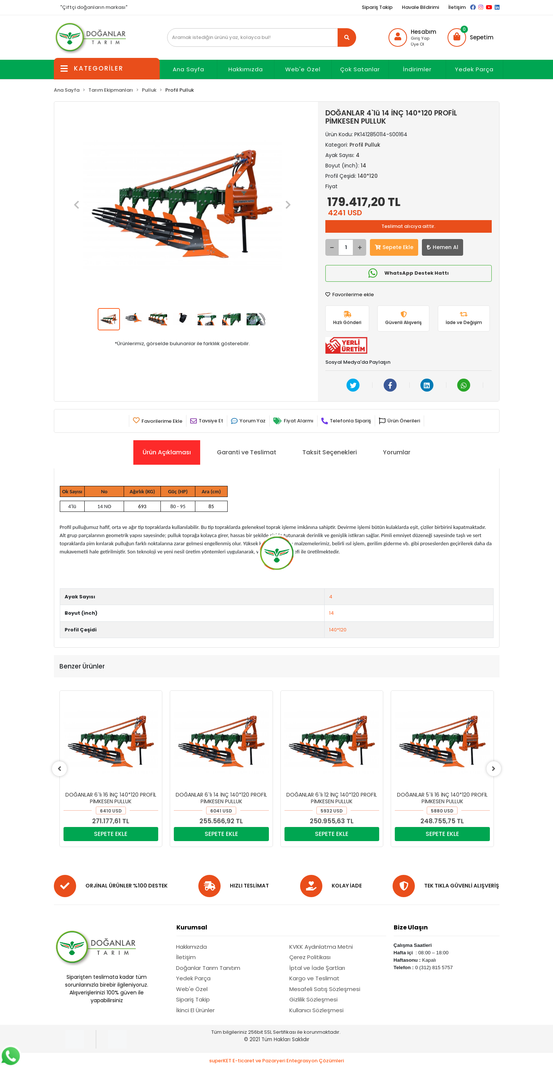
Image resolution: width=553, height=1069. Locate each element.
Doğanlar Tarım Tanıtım (208, 968)
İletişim (457, 7)
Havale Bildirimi (420, 7)
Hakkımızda (245, 69)
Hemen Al (442, 247)
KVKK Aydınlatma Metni (321, 947)
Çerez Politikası (310, 957)
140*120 (338, 629)
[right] (494, 769)
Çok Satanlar (360, 69)
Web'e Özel (303, 69)
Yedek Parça (474, 69)
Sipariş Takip (377, 7)
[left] (59, 769)
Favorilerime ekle (349, 294)
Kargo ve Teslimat (314, 978)
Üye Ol (417, 44)
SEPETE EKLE (110, 834)
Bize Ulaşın (411, 927)
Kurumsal (191, 927)
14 (331, 613)
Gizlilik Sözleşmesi (313, 999)
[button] (470, 37)
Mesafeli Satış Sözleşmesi (324, 989)
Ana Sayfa (188, 69)
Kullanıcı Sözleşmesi (316, 1010)
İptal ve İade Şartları (317, 968)
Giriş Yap (420, 38)
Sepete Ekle (394, 247)
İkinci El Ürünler (195, 1010)
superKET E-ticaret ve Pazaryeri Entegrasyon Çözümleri (276, 1060)
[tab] (166, 452)
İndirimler (417, 69)
